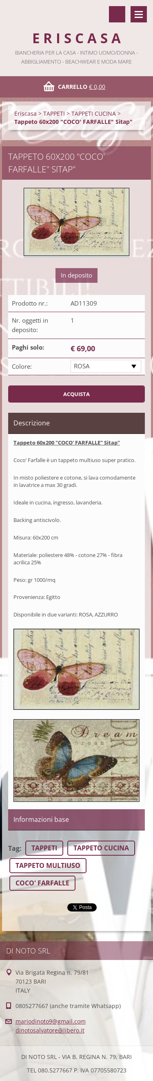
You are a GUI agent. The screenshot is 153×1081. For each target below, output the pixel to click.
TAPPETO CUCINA (101, 847)
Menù (139, 14)
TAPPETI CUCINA (93, 113)
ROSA (81, 366)
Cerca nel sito (117, 14)
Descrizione (31, 422)
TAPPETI (54, 113)
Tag (14, 848)
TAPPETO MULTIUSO (48, 865)
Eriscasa (25, 113)
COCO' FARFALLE (42, 882)
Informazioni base (41, 819)
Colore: (22, 366)
